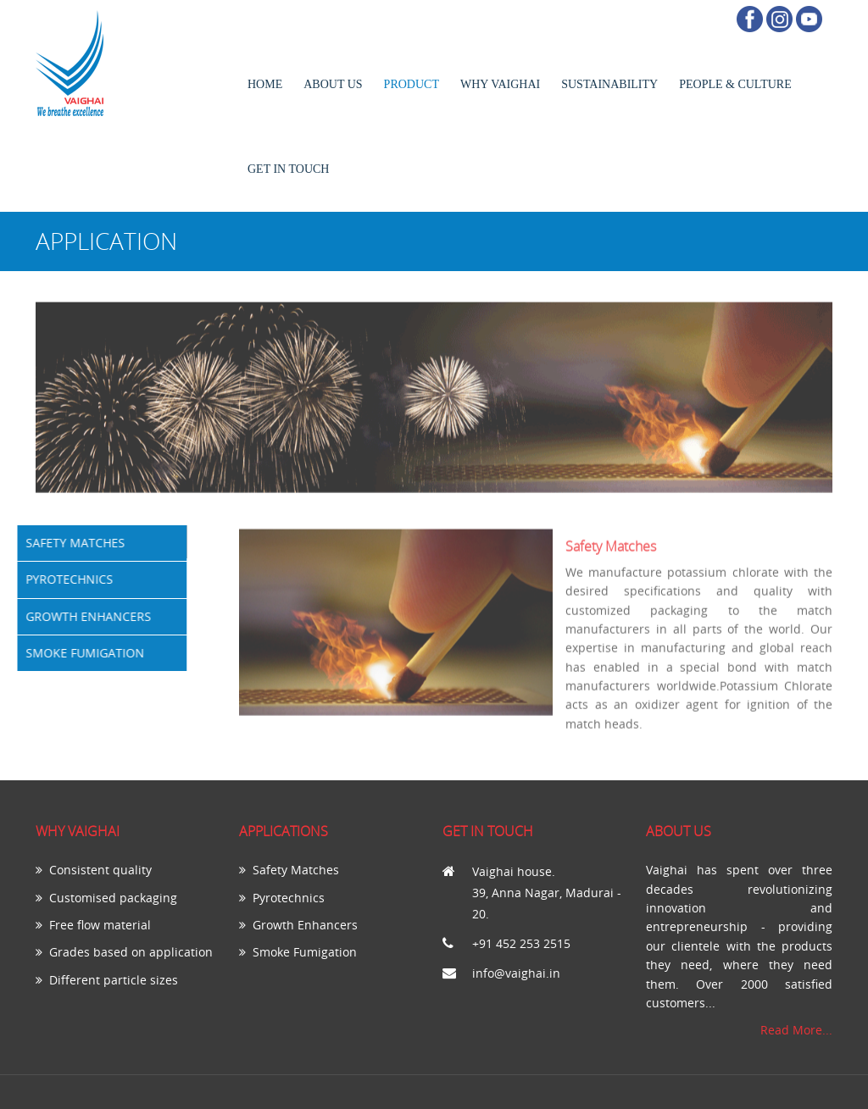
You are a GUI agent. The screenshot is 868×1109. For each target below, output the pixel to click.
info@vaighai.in (516, 973)
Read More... (796, 1030)
